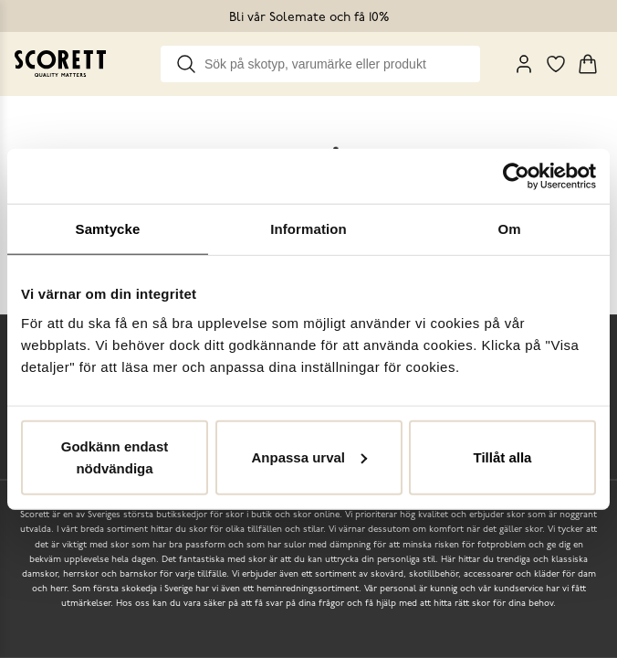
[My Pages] (524, 64)
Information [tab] (308, 229)
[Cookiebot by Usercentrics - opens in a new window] (516, 176)
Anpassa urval (309, 456)
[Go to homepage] (60, 63)
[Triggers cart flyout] (587, 64)
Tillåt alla (503, 456)
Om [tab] (508, 229)
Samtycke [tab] (108, 229)
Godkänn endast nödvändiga (115, 456)
